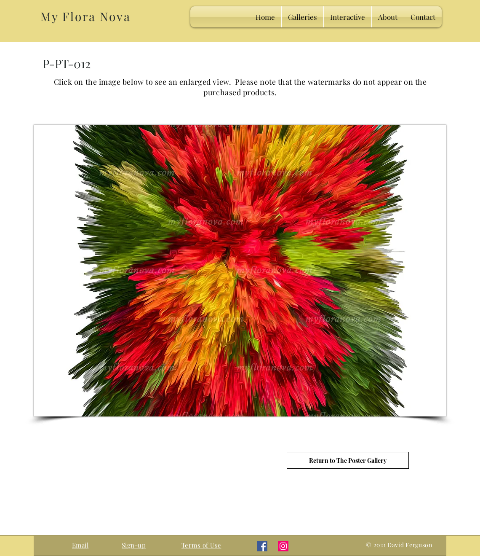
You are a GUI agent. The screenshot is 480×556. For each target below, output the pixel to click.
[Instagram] (283, 546)
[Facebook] (262, 546)
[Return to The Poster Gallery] (348, 460)
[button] (134, 545)
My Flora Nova (85, 16)
